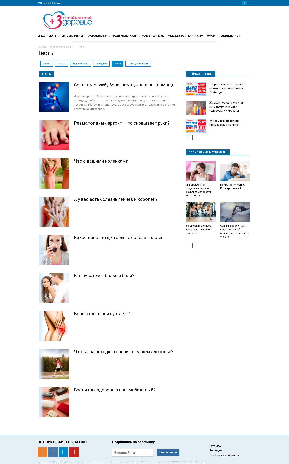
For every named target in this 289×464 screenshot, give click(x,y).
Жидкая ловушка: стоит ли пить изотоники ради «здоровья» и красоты (226, 106)
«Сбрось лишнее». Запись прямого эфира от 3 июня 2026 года (226, 88)
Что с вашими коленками (101, 161)
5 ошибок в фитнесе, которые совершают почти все (199, 229)
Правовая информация (224, 455)
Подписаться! (168, 452)
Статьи (61, 63)
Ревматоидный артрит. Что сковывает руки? (122, 123)
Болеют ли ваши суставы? (102, 313)
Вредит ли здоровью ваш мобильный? (115, 389)
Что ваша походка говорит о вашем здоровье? (123, 351)
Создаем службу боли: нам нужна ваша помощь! (124, 84)
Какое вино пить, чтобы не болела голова (118, 237)
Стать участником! (138, 63)
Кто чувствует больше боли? (104, 275)
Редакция (215, 450)
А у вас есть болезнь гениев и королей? (116, 199)
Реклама (215, 445)
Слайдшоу (101, 63)
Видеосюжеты (80, 63)
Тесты (117, 63)
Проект (46, 63)
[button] (247, 34)
